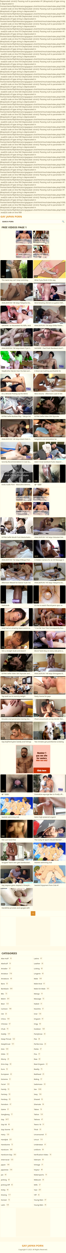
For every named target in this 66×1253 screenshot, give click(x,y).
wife (37, 1184)
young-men (40, 1205)
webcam (39, 1179)
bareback (7, 988)
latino (38, 958)
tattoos (38, 1119)
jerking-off (7, 1184)
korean (5, 1200)
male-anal (40, 983)
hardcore (7, 1149)
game (5, 1109)
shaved (38, 1099)
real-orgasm (41, 1064)
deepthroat (8, 1044)
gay (5, 1119)
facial (5, 1084)
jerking (5, 1179)
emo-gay (6, 1064)
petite (38, 1049)
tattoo (38, 1114)
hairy (5, 1134)
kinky (5, 1190)
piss (37, 1054)
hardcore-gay (9, 1154)
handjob (6, 1139)
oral (38, 1013)
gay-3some (7, 1129)
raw (37, 1059)
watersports (40, 1174)
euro (4, 1069)
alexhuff (6, 963)
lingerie (39, 973)
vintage (39, 1164)
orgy (37, 1024)
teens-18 (39, 1124)
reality (38, 1069)
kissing (6, 1195)
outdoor (39, 1029)
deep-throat (8, 1039)
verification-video (43, 1154)
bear (5, 1003)
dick (5, 1049)
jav (4, 1174)
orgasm (39, 1019)
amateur (6, 973)
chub (5, 1029)
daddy (6, 1034)
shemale (39, 1104)
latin (5, 1205)
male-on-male (42, 988)
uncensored (40, 1134)
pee (37, 1039)
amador (6, 968)
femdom (6, 1104)
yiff (37, 1195)
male (38, 978)
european (6, 1074)
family (5, 1089)
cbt (4, 1013)
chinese (6, 1024)
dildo (5, 1054)
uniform (39, 1149)
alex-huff (6, 958)
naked (38, 1003)
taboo (38, 1109)
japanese (7, 1169)
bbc (4, 993)
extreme (6, 1079)
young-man (40, 1200)
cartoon (6, 1008)
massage (39, 998)
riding (38, 1079)
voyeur (38, 1169)
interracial (7, 1159)
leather (39, 963)
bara (4, 983)
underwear (40, 1144)
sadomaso (40, 1084)
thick (38, 1129)
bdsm (5, 998)
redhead (39, 1074)
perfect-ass (40, 1044)
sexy (38, 1094)
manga (38, 993)
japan (5, 1164)
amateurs (6, 978)
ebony (5, 1059)
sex (38, 1089)
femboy (6, 1099)
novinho (39, 1008)
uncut (38, 1139)
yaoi (38, 1190)
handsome (7, 1144)
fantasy (6, 1094)
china (5, 1019)
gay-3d (5, 1124)
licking (38, 968)
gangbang (7, 1114)
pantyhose (40, 1034)
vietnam (39, 1159)
